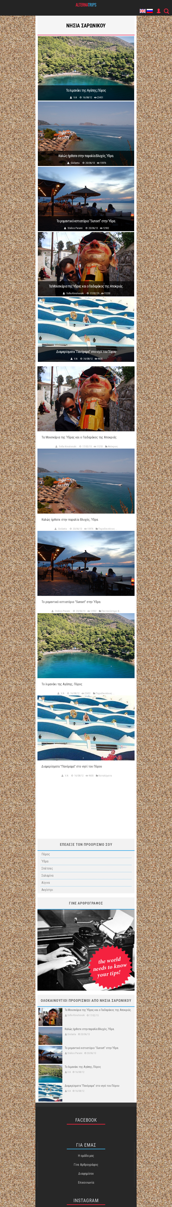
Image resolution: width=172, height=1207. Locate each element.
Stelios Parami (75, 228)
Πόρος (45, 854)
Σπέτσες (47, 868)
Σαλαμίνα (47, 875)
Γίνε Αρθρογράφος (86, 1165)
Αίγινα (45, 883)
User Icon (158, 11)
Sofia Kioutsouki (75, 293)
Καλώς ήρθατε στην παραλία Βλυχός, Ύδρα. (86, 156)
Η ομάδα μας (86, 1156)
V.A (75, 97)
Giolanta (75, 162)
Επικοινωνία (86, 1182)
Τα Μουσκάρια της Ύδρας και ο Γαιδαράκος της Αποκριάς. (86, 286)
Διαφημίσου (86, 1174)
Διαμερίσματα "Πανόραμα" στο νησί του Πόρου (86, 352)
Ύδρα (44, 861)
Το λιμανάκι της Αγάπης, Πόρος (86, 90)
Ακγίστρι (47, 890)
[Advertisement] (86, 806)
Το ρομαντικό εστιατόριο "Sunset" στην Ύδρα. (86, 221)
